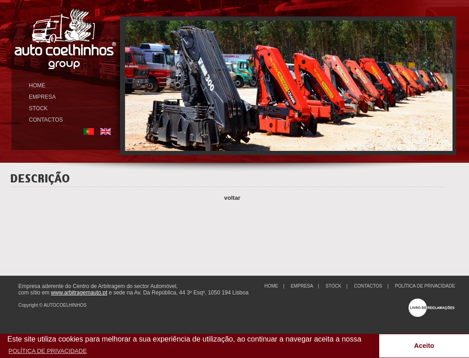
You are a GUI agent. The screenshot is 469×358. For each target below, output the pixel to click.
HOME (37, 85)
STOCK (38, 108)
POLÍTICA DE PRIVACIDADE (425, 286)
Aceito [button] (424, 345)
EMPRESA (42, 97)
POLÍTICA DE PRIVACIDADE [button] (48, 350)
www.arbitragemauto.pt (79, 292)
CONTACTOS (46, 120)
